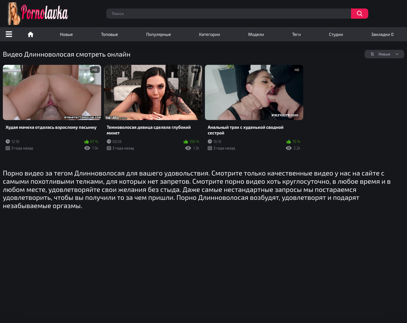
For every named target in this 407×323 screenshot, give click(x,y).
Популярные (158, 34)
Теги (296, 34)
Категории (209, 34)
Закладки (382, 34)
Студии (336, 34)
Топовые (109, 34)
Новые (66, 34)
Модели (256, 34)
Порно (30, 34)
